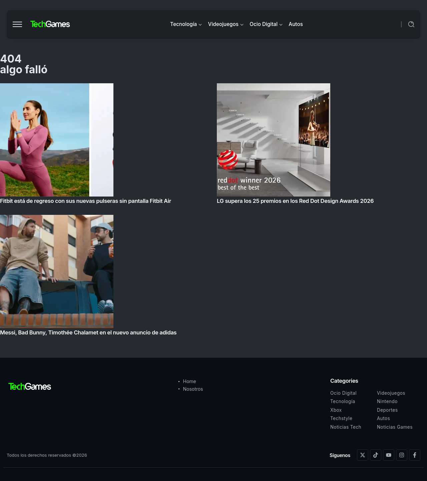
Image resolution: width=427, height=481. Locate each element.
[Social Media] (362, 455)
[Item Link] (213, 211)
